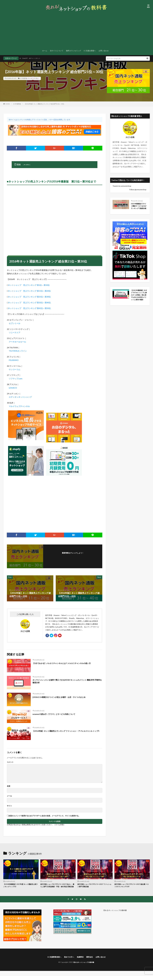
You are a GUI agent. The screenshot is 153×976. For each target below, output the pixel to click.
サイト (9, 807)
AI (20, 58)
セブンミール (14, 323)
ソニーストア (14, 332)
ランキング (31, 78)
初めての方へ (68, 962)
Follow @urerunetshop (137, 190)
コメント (10, 763)
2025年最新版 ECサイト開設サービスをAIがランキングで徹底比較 (139, 208)
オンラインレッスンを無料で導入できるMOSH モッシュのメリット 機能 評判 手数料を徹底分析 (67, 683)
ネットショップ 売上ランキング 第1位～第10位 (29, 285)
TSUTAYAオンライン (18, 351)
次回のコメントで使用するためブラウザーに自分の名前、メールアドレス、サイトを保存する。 (44, 817)
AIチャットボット (37, 58)
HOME (7, 104)
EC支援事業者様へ (52, 962)
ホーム (44, 51)
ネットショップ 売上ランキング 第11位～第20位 (29, 291)
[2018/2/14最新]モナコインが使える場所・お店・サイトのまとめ (64, 698)
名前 (8, 787)
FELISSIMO (13, 360)
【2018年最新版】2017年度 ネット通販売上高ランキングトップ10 (20, 887)
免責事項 (80, 962)
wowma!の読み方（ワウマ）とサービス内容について (58, 715)
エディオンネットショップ (20, 397)
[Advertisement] (76, 30)
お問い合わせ (104, 51)
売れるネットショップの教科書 (115, 915)
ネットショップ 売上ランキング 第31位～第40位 (29, 302)
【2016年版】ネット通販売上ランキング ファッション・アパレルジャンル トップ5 (67, 734)
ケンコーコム (14, 369)
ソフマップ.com (15, 378)
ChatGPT (26, 58)
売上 (37, 78)
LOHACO (13, 388)
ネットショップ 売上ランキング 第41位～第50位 (29, 308)
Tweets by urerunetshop (122, 186)
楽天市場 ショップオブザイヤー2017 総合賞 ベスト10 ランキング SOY (131, 887)
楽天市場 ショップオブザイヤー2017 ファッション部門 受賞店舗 (94, 887)
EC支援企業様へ (90, 51)
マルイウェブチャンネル (19, 406)
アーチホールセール (17, 342)
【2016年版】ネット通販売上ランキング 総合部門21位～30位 (44, 104)
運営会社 (91, 962)
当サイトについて (56, 51)
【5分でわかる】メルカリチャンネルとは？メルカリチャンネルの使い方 (67, 664)
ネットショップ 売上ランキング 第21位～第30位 (29, 297)
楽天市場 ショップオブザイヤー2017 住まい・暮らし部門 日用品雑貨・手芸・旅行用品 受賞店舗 (57, 888)
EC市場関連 (23, 78)
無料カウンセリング (73, 51)
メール (9, 797)
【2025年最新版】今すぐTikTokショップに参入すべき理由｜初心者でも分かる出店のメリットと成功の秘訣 (139, 299)
